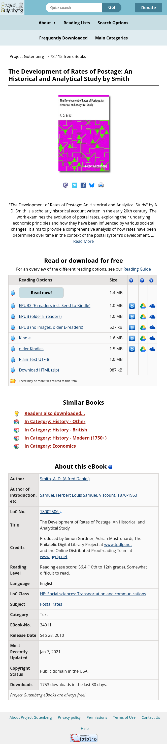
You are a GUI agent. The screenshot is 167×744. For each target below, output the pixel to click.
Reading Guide (137, 269)
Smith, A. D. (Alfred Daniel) (65, 479)
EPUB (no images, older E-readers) (51, 327)
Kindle (25, 338)
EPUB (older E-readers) (40, 316)
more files (44, 381)
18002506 (51, 511)
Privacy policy (69, 717)
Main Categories (111, 38)
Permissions (97, 717)
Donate (148, 7)
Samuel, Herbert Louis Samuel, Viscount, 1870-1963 (88, 495)
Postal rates (51, 604)
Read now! (41, 292)
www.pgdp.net (54, 556)
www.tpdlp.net (118, 544)
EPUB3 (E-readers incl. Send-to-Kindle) (54, 305)
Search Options (113, 23)
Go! (111, 7)
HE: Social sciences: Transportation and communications (93, 594)
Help (85, 728)
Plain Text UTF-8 (34, 359)
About (47, 23)
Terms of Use (124, 717)
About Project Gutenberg (31, 717)
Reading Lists (76, 23)
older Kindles (31, 349)
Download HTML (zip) (39, 370)
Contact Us (151, 717)
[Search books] (74, 7)
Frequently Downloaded (63, 38)
